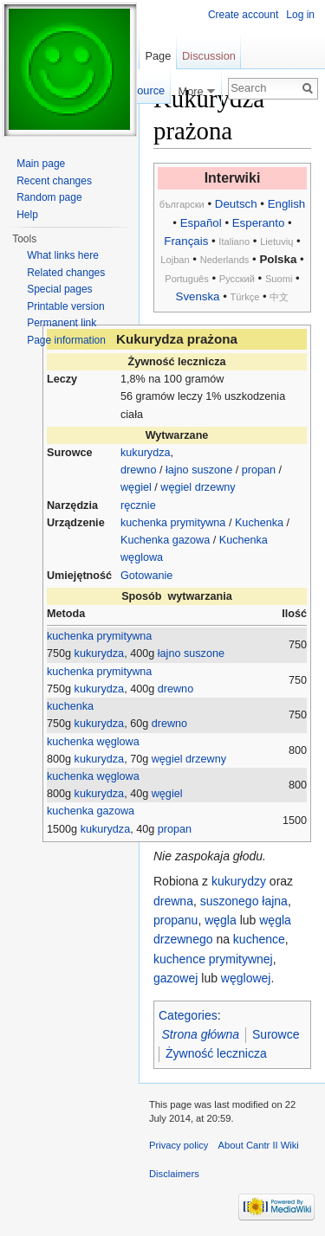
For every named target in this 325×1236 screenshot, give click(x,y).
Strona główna (201, 1034)
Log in (300, 15)
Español (201, 222)
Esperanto (258, 222)
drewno (138, 470)
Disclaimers (174, 1173)
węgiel (136, 487)
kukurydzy (238, 881)
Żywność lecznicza (216, 1053)
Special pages (59, 289)
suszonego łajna (244, 901)
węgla (221, 920)
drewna (173, 901)
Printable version (65, 306)
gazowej (175, 978)
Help (27, 215)
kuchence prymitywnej (213, 959)
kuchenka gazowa (90, 811)
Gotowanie (146, 576)
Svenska (198, 296)
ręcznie (138, 505)
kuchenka (70, 706)
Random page (48, 197)
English (287, 203)
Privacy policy (178, 1145)
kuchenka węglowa (93, 742)
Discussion (209, 55)
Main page (40, 164)
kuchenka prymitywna (172, 523)
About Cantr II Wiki (258, 1145)
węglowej (246, 978)
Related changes (66, 273)
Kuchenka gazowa (165, 540)
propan (259, 470)
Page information (66, 340)
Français (186, 241)
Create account (243, 15)
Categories (188, 1015)
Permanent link (61, 323)
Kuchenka (259, 523)
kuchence (259, 939)
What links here (63, 255)
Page (158, 55)
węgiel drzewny (197, 487)
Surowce (275, 1034)
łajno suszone (199, 470)
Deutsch (236, 203)
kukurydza (145, 453)
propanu (175, 920)
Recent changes (54, 181)
